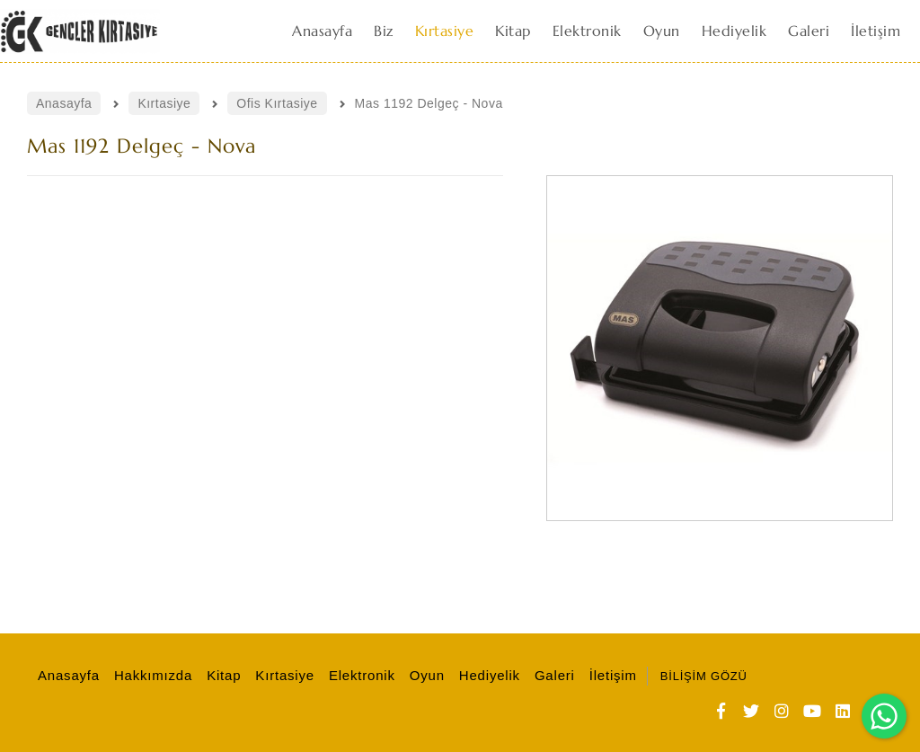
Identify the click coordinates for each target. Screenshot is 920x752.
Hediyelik (487, 675)
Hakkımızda (150, 675)
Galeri (552, 675)
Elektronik (359, 675)
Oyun (424, 675)
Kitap (221, 675)
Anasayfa (66, 675)
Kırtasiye (282, 675)
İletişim (610, 675)
